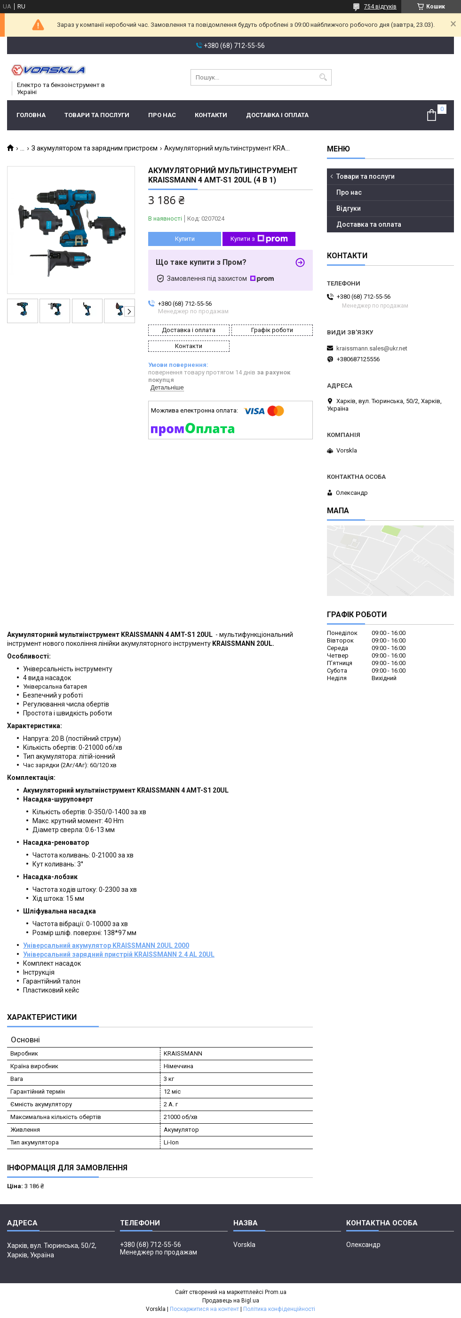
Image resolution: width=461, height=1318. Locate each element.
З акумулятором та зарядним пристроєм (95, 148)
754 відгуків (380, 6)
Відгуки (348, 208)
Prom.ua (275, 1292)
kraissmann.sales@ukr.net (371, 348)
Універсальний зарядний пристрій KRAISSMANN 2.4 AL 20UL (119, 954)
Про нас (162, 115)
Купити (185, 238)
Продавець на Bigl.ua (230, 1300)
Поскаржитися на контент (204, 1309)
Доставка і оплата (277, 115)
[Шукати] (323, 77)
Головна (31, 115)
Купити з (259, 239)
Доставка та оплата (368, 224)
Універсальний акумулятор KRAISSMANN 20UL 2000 (106, 945)
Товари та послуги (96, 115)
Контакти (211, 115)
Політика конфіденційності (279, 1309)
